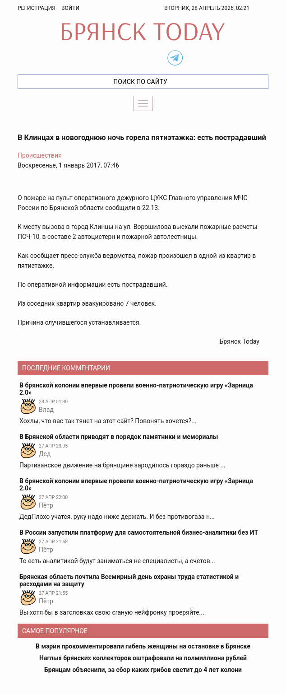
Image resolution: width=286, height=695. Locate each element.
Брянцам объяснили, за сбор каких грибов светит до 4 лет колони (143, 669)
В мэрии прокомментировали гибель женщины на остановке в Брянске (143, 646)
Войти (70, 8)
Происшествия (40, 155)
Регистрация (36, 8)
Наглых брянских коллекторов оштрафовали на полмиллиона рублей (143, 658)
